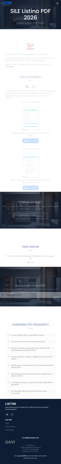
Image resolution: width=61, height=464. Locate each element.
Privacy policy (9, 430)
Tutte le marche (10, 426)
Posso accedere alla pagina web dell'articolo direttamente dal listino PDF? (29, 351)
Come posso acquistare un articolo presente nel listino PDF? (30, 369)
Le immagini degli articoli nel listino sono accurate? (27, 394)
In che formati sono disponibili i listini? (26, 337)
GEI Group (34, 458)
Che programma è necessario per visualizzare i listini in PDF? (30, 377)
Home (7, 423)
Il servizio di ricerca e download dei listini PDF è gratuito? (30, 386)
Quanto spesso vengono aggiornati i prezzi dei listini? (30, 360)
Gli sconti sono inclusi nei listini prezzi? (26, 344)
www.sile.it (30, 264)
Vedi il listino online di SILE (30, 216)
